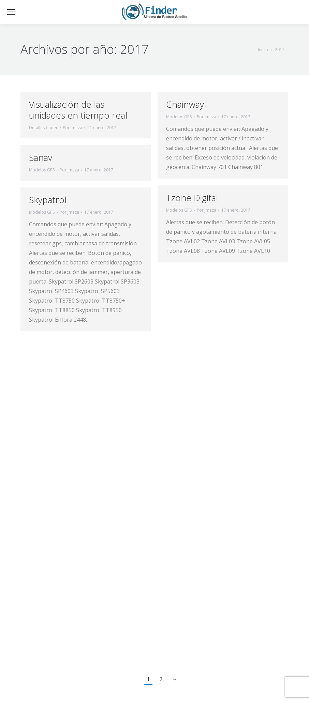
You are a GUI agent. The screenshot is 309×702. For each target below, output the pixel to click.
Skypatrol (48, 200)
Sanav (40, 157)
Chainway (185, 104)
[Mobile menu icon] (11, 12)
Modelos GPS (179, 117)
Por (72, 128)
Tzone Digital (192, 198)
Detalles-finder (43, 128)
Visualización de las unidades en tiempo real (78, 109)
